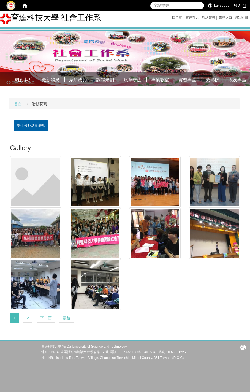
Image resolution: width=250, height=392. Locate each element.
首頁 (18, 104)
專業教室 (160, 79)
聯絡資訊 (208, 18)
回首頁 (177, 18)
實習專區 (187, 79)
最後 (66, 318)
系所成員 (78, 79)
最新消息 (50, 79)
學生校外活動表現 (31, 125)
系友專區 (237, 79)
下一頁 (46, 318)
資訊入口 (225, 18)
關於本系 (23, 79)
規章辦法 (132, 79)
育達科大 (192, 18)
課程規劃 (105, 79)
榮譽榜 (212, 79)
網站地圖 (241, 18)
